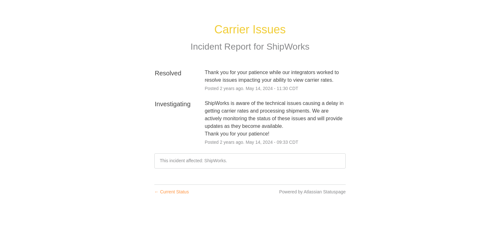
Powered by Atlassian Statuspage (312, 191)
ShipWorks (288, 47)
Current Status (171, 191)
